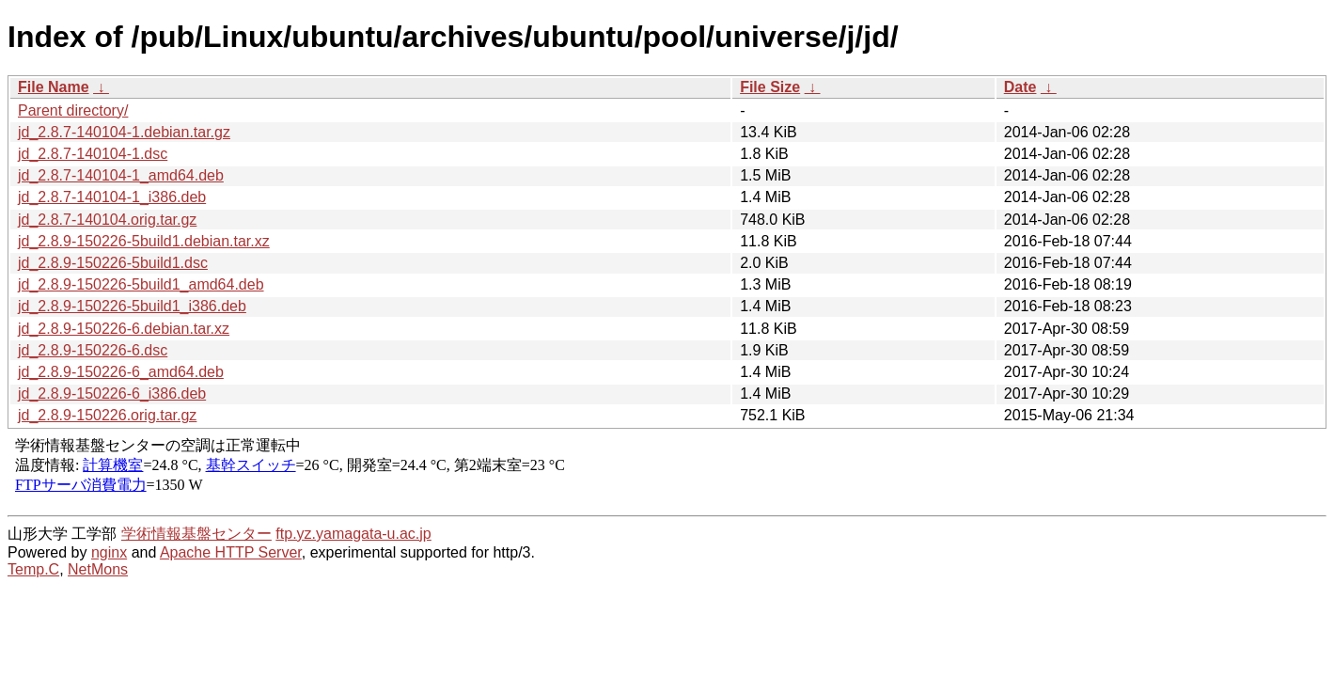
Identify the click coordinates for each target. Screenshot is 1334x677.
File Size (770, 87)
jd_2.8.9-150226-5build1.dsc (113, 263)
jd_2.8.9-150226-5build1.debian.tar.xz (144, 241)
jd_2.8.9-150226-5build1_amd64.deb (141, 284)
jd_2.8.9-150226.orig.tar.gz (107, 415)
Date (1020, 87)
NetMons (98, 569)
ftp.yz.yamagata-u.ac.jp (353, 534)
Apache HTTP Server (231, 552)
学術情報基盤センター (196, 534)
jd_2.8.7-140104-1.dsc (92, 154)
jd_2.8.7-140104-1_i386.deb (112, 197)
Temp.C (33, 569)
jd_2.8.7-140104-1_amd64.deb (121, 175)
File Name (53, 87)
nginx (109, 552)
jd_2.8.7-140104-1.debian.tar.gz (124, 132)
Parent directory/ (73, 110)
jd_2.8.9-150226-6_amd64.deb (121, 372)
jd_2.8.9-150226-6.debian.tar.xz (123, 329)
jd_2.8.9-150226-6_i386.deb (112, 393)
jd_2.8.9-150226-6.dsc (92, 350)
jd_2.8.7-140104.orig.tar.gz (107, 220)
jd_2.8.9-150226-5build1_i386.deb (132, 306)
